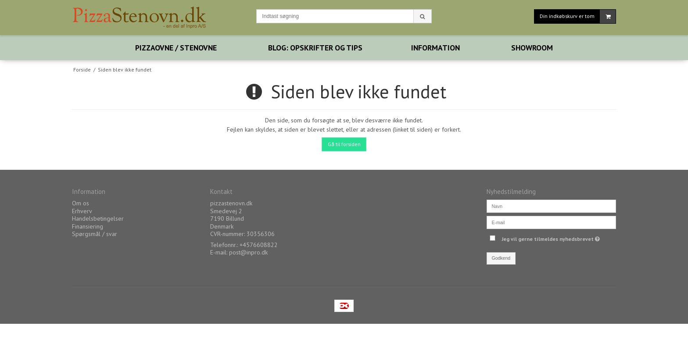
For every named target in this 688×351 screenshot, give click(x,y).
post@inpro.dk (248, 252)
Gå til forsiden (344, 144)
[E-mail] (551, 222)
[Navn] (551, 206)
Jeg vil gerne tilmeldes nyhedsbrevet (551, 237)
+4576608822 (259, 245)
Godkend (501, 258)
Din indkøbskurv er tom (578, 16)
